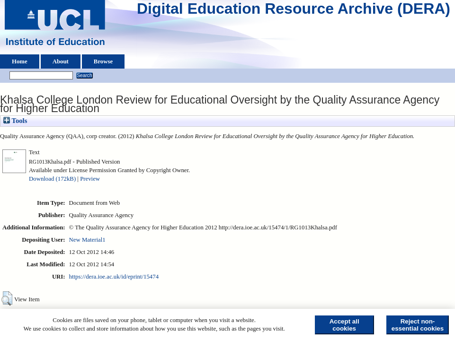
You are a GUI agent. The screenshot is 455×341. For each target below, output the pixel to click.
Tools (15, 120)
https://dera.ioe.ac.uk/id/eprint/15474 (114, 276)
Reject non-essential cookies (418, 325)
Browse (103, 61)
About (61, 61)
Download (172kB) (52, 178)
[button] (6, 298)
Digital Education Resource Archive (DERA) (293, 11)
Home (19, 61)
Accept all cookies (344, 325)
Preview (90, 178)
